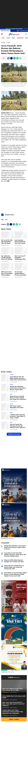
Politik (13, 38)
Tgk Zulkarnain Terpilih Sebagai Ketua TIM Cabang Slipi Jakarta (6, 257)
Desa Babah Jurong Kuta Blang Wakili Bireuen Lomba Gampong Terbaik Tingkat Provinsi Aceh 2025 (15, 574)
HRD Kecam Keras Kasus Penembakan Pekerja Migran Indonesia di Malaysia (7, 273)
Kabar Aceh (11, 538)
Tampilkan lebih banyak (14, 434)
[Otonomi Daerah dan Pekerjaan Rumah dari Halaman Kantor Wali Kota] (5, 425)
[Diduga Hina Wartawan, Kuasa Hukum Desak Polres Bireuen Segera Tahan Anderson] (5, 387)
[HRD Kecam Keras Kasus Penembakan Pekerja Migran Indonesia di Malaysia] (7, 266)
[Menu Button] (2, 34)
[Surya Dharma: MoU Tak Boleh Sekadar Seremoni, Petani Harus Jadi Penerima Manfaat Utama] (5, 378)
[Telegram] (14, 58)
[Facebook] (8, 58)
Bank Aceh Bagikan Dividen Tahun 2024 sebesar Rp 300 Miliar (12, 689)
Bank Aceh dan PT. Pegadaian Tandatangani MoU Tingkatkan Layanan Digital (20, 257)
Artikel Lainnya (14, 719)
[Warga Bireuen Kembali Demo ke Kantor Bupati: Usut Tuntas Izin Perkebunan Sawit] (5, 397)
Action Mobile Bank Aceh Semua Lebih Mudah (13, 696)
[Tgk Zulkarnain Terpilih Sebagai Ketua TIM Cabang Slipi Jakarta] (7, 250)
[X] (11, 58)
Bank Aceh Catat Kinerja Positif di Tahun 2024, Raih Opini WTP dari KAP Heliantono (13, 704)
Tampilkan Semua (9, 215)
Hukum (8, 38)
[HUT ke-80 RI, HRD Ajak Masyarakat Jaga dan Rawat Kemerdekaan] (7, 234)
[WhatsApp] (17, 58)
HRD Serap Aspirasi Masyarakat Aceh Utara (16, 406)
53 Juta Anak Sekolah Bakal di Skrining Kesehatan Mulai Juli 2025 (20, 273)
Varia (11, 412)
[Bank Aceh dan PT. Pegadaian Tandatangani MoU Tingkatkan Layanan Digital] (21, 250)
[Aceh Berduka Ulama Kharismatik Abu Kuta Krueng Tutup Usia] (21, 234)
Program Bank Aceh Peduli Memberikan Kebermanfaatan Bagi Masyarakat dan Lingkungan (12, 711)
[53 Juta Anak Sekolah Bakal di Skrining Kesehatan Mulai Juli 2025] (21, 266)
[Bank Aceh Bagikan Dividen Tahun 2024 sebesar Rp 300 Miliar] (14, 687)
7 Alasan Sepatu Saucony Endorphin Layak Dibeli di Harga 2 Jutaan (17, 416)
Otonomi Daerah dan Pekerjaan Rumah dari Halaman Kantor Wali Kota (17, 426)
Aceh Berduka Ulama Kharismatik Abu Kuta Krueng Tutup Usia (20, 241)
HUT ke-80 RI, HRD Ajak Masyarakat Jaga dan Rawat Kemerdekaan (6, 241)
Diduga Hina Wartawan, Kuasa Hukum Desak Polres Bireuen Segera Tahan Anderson (18, 388)
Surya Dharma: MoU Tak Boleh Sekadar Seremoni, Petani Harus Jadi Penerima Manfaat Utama (18, 378)
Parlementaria (20, 38)
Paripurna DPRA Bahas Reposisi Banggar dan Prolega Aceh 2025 (14, 560)
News (6, 219)
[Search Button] (25, 34)
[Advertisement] (14, 14)
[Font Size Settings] (3, 58)
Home (3, 38)
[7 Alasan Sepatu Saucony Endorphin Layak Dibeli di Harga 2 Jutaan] (5, 415)
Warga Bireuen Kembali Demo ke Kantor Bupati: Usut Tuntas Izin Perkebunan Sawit (18, 398)
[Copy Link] (20, 58)
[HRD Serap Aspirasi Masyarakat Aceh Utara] (5, 407)
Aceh (11, 394)
